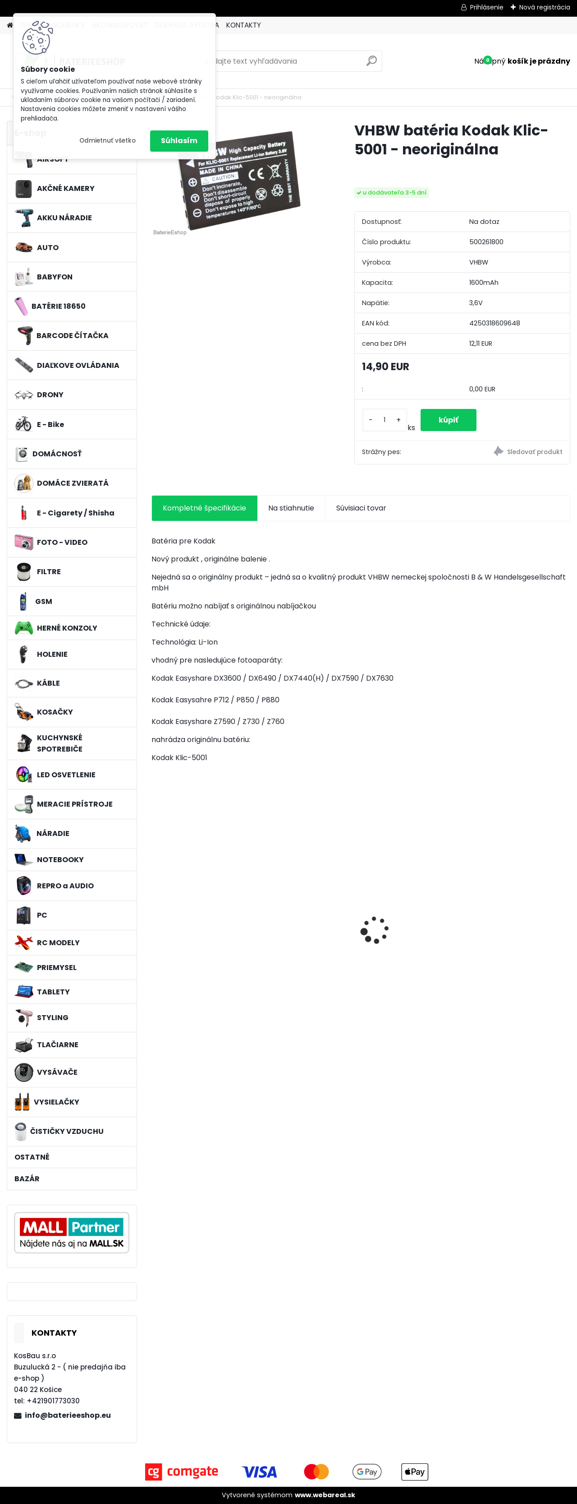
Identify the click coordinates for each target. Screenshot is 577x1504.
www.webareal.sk (325, 1494)
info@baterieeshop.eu (68, 1415)
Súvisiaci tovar (361, 508)
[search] (371, 64)
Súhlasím (179, 140)
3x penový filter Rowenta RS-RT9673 (201, 912)
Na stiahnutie (291, 508)
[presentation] (156, 914)
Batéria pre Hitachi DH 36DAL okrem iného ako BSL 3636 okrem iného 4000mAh (305, 928)
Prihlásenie (487, 7)
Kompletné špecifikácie (204, 508)
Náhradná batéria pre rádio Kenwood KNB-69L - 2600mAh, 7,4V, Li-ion (412, 926)
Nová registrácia (544, 7)
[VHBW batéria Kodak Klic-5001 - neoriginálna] (238, 179)
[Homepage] (10, 25)
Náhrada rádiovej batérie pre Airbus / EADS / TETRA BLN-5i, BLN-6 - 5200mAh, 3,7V (520, 928)
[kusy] (385, 420)
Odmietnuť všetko (107, 140)
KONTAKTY (243, 25)
